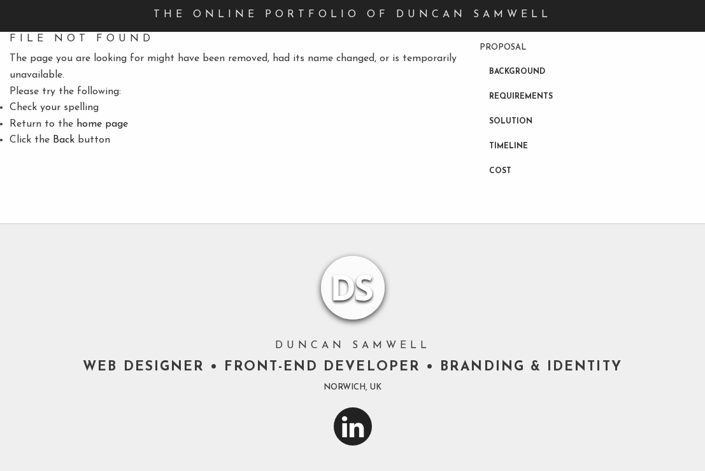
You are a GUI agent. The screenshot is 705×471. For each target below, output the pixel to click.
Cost (500, 171)
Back (64, 140)
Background (517, 72)
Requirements (521, 97)
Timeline (508, 146)
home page (102, 124)
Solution (510, 121)
